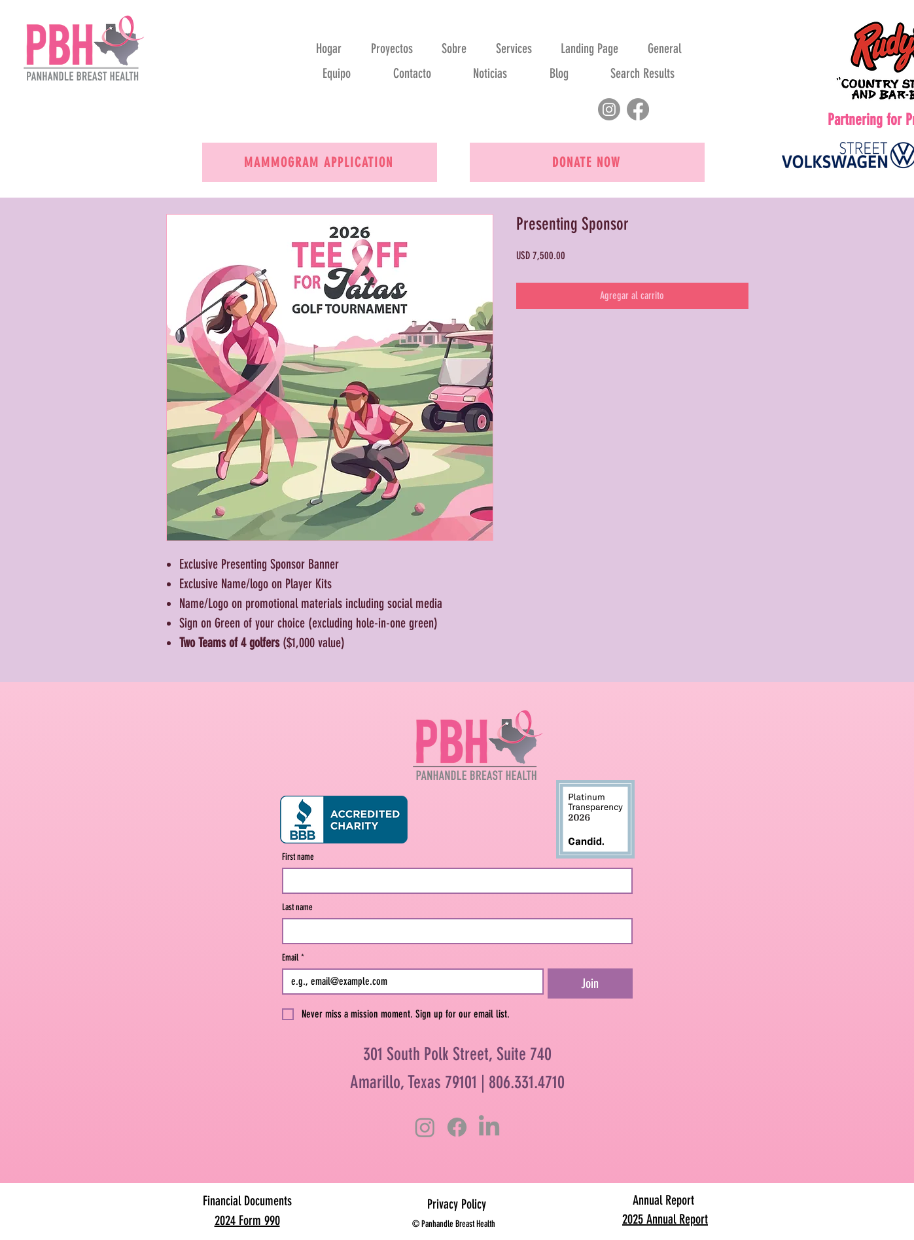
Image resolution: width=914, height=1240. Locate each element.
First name (298, 856)
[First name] (453, 881)
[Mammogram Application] (319, 162)
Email (293, 957)
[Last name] (453, 931)
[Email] (409, 981)
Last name (297, 907)
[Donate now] (587, 162)
